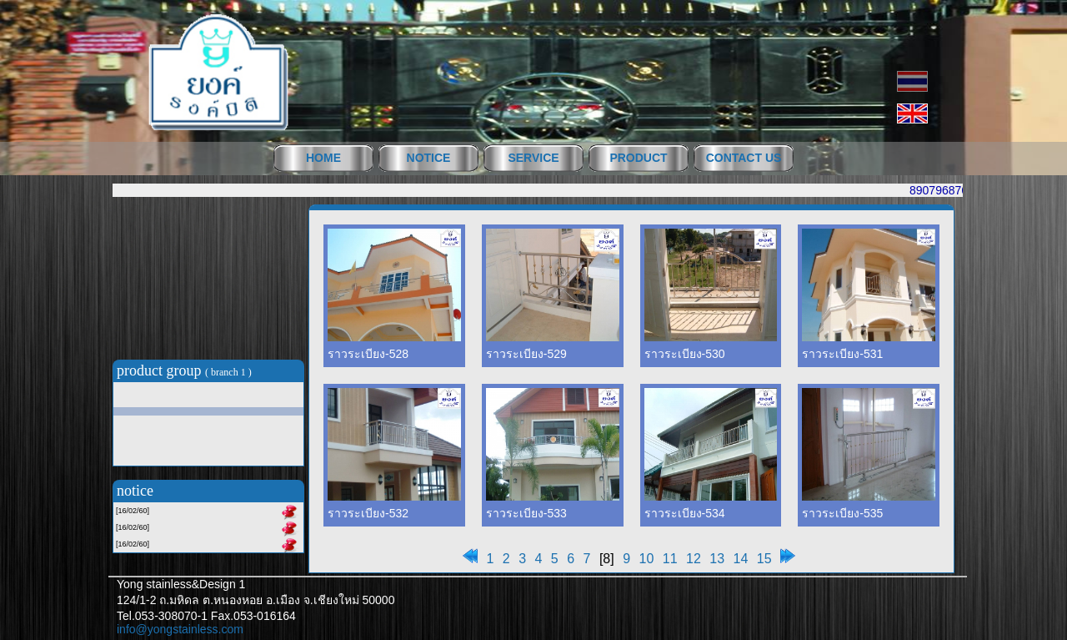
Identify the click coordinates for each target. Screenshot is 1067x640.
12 (693, 559)
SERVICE (533, 157)
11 (670, 559)
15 (764, 559)
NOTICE (429, 157)
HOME (323, 157)
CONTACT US (744, 157)
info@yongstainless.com (180, 629)
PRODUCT (638, 157)
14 (741, 559)
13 (716, 559)
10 (646, 559)
